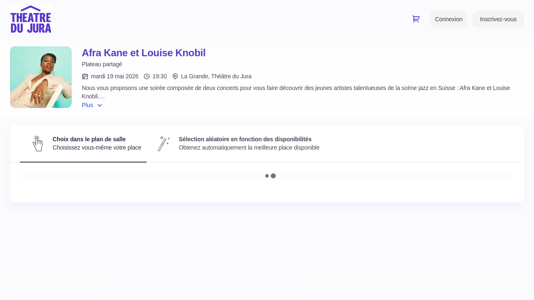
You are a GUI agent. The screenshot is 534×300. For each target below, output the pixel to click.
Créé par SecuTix (80, 287)
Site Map (315, 287)
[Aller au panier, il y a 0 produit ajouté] (416, 19)
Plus (87, 105)
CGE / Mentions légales (445, 287)
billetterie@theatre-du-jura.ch (371, 287)
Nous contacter (504, 287)
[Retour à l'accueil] (31, 19)
